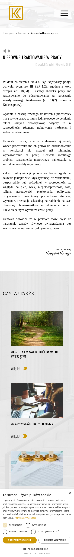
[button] (37, 548)
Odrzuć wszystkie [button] (55, 540)
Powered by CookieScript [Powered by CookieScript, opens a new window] (37, 553)
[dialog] (37, 523)
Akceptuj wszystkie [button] (19, 540)
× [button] (70, 493)
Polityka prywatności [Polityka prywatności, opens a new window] (25, 517)
